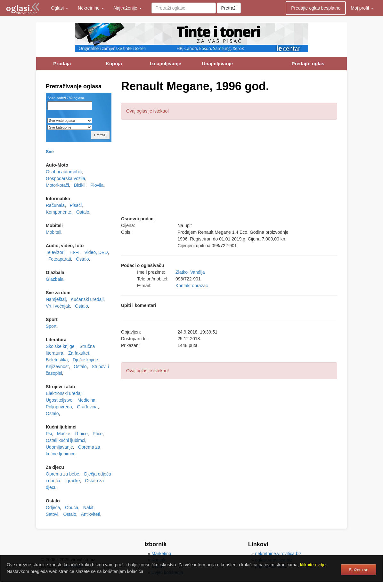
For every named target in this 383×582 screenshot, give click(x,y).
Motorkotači (57, 185)
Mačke (63, 433)
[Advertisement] (229, 171)
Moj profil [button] (362, 8)
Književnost (57, 366)
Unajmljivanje (217, 63)
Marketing (161, 553)
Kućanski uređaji (87, 299)
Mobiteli (53, 232)
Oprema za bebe (62, 473)
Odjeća (53, 507)
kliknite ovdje (313, 564)
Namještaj (56, 299)
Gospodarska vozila (65, 178)
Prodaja (62, 63)
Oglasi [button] (60, 8)
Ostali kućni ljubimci (65, 440)
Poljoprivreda (59, 406)
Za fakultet (78, 353)
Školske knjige (60, 346)
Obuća (71, 507)
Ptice (97, 433)
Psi (49, 433)
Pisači (76, 205)
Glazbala (54, 279)
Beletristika (57, 359)
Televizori (55, 252)
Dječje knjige (85, 359)
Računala (55, 205)
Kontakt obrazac (191, 285)
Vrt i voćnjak (58, 306)
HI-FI (74, 252)
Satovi (52, 514)
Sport (51, 326)
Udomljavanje (59, 447)
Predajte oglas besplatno (315, 8)
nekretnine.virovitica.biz (278, 553)
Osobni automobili (64, 171)
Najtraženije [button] (128, 8)
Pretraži (228, 8)
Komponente (58, 212)
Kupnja (114, 63)
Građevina (87, 406)
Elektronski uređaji (64, 393)
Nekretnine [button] (91, 8)
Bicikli (80, 185)
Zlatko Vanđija (190, 272)
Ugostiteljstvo (59, 400)
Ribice (81, 433)
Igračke (72, 480)
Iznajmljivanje (165, 63)
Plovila (96, 185)
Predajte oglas (307, 63)
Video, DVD (96, 252)
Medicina (86, 400)
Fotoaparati (59, 259)
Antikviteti (90, 514)
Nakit (88, 507)
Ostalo (82, 212)
